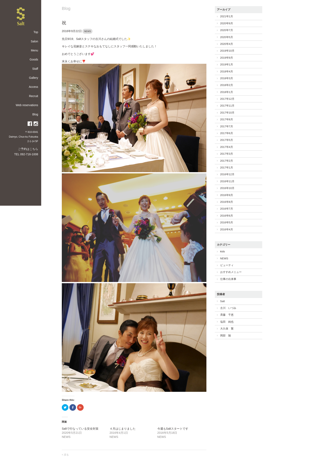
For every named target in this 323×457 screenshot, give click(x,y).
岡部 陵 (225, 335)
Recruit (33, 96)
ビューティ (227, 265)
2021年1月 (226, 16)
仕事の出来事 (228, 279)
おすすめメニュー (231, 272)
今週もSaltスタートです (172, 428)
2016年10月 (227, 188)
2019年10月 (227, 50)
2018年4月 (226, 71)
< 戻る (65, 454)
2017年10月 (227, 112)
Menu (34, 50)
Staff (35, 68)
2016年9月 (226, 195)
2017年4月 (226, 146)
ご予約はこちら (28, 149)
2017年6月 (226, 133)
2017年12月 (227, 98)
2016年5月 (226, 222)
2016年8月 (226, 201)
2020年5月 (226, 37)
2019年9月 (226, 57)
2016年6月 (226, 215)
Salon (34, 41)
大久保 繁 (227, 328)
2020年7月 (226, 30)
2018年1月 (226, 92)
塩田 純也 (227, 321)
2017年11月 (227, 105)
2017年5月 (226, 140)
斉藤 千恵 (227, 314)
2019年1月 (226, 64)
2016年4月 (226, 229)
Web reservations (27, 105)
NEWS (87, 31)
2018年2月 (226, 85)
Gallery (33, 77)
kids (222, 251)
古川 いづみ (228, 308)
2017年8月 (226, 119)
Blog (35, 114)
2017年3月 (226, 153)
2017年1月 (226, 167)
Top (35, 32)
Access (33, 86)
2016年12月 (227, 174)
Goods (34, 59)
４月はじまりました (123, 428)
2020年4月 (226, 43)
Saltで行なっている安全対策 (80, 428)
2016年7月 (226, 208)
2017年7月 (226, 126)
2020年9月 (226, 23)
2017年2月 (226, 160)
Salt (222, 301)
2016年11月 (227, 181)
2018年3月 (226, 78)
